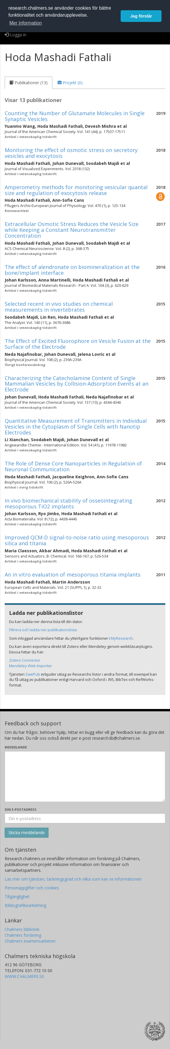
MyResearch (122, 638)
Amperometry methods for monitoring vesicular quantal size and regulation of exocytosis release (76, 190)
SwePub (32, 674)
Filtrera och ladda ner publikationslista (43, 629)
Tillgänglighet (17, 896)
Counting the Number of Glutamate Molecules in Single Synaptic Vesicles (75, 116)
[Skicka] (26, 833)
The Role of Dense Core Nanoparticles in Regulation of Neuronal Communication (73, 466)
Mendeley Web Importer (30, 665)
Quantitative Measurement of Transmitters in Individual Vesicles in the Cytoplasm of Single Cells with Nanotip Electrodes (76, 426)
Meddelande (16, 747)
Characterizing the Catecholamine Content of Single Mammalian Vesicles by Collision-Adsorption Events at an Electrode (76, 384)
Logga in (15, 34)
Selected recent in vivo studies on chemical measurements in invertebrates (59, 306)
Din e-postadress (21, 809)
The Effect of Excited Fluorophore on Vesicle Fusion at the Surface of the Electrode (78, 343)
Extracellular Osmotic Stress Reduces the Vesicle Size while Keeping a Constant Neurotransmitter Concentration (71, 229)
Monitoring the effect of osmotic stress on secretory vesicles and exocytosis (71, 152)
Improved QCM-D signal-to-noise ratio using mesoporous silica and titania (77, 540)
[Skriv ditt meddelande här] (85, 776)
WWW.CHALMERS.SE (24, 976)
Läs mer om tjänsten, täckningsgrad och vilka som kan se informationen (73, 879)
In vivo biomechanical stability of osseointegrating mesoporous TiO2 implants (68, 503)
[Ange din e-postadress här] (85, 818)
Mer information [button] (25, 22)
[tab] (28, 83)
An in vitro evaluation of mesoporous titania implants (72, 574)
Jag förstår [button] (141, 16)
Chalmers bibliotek (22, 929)
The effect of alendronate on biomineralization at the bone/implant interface (72, 269)
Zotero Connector (24, 660)
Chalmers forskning (23, 935)
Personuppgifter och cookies (32, 888)
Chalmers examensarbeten (30, 941)
